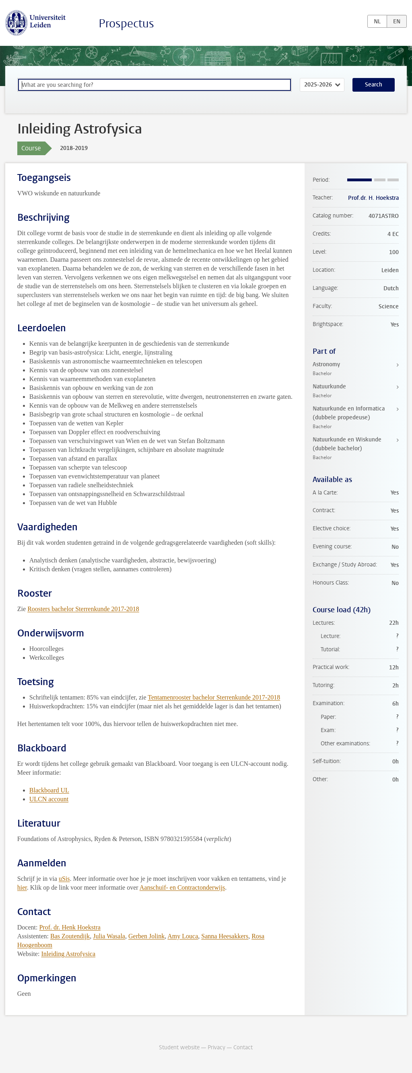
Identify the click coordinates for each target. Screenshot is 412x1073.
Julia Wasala (109, 936)
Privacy (216, 1047)
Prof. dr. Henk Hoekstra (69, 927)
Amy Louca (182, 936)
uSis (64, 878)
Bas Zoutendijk (70, 936)
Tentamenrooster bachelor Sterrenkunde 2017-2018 (214, 697)
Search (373, 84)
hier (22, 887)
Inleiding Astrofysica (68, 953)
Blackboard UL (49, 790)
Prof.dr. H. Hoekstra (373, 198)
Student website (179, 1047)
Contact (243, 1047)
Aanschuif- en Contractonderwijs (182, 887)
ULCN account (48, 799)
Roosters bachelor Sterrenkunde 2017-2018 (83, 608)
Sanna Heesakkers (224, 936)
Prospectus (126, 23)
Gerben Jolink (146, 936)
